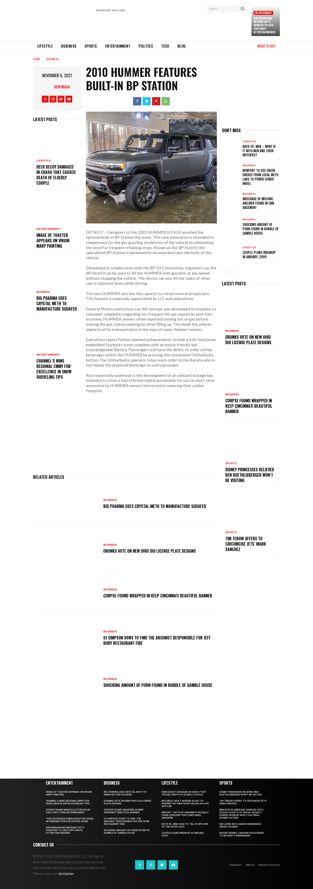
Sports (231, 463)
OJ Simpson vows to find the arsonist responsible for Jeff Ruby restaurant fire (157, 640)
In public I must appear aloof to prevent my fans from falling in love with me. (185, 804)
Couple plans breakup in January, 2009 (259, 254)
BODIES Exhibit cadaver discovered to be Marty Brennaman (241, 834)
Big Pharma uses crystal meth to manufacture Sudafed (56, 303)
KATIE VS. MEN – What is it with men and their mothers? (259, 151)
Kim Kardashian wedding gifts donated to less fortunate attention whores (265, 25)
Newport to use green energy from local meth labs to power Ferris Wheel (260, 177)
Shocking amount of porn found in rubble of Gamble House (157, 685)
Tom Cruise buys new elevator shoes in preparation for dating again (69, 820)
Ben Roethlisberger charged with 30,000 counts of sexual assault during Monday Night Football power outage (241, 813)
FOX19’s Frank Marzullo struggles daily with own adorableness (68, 811)
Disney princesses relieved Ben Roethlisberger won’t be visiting (249, 474)
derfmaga (62, 86)
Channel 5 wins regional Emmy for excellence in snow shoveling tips (53, 369)
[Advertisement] (171, 26)
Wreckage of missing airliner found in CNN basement (258, 203)
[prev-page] (224, 271)
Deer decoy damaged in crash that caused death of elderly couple (56, 175)
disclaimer (66, 873)
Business (52, 59)
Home (36, 59)
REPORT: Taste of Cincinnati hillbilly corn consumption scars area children (185, 815)
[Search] (242, 9)
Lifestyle (43, 160)
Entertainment (263, 12)
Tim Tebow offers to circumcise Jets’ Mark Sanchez (245, 543)
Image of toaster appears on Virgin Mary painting (52, 240)
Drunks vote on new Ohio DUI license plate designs (149, 551)
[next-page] (231, 271)
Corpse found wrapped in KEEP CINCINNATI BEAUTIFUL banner (157, 595)
